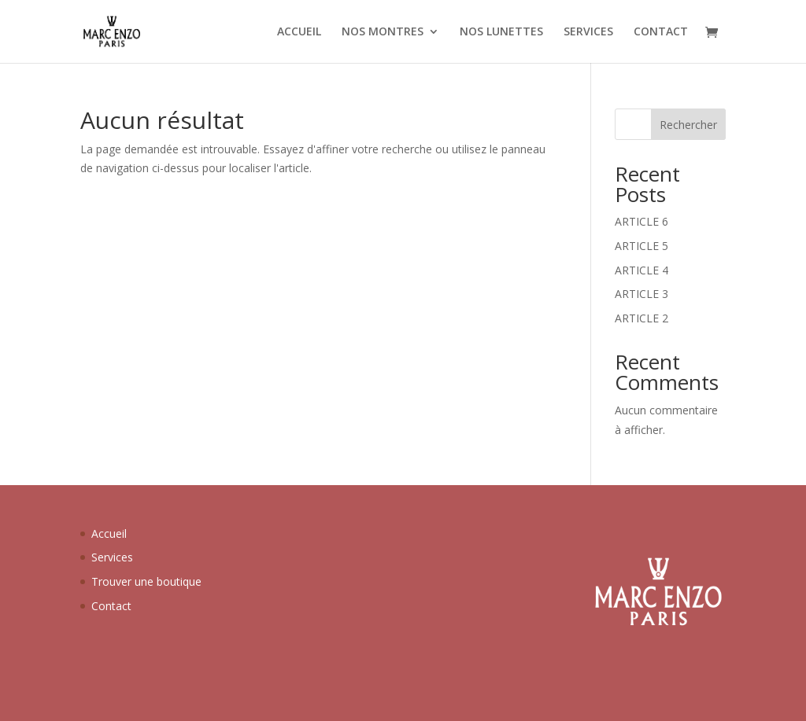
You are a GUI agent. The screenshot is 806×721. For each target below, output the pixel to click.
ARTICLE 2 (641, 318)
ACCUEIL (299, 32)
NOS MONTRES (382, 32)
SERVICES (588, 32)
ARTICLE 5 (641, 245)
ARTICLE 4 (641, 270)
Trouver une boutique (146, 581)
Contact (111, 605)
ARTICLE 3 (641, 293)
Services (112, 557)
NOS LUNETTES (501, 32)
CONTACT (661, 32)
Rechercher (688, 124)
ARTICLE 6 (641, 221)
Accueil (109, 533)
